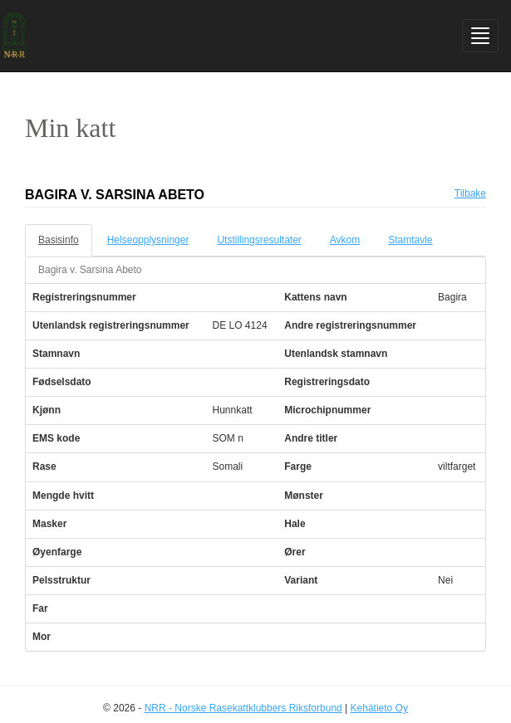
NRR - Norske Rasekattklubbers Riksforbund (243, 708)
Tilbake (470, 193)
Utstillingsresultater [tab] (259, 240)
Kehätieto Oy (379, 708)
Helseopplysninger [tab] (148, 240)
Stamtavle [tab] (410, 240)
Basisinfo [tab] (58, 240)
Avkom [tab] (345, 240)
